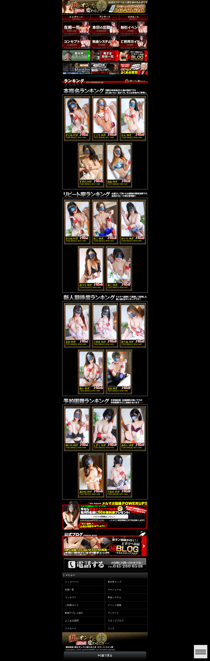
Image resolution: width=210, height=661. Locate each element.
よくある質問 (72, 620)
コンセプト (70, 597)
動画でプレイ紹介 (74, 613)
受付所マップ (114, 582)
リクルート (70, 628)
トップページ (72, 582)
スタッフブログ (116, 620)
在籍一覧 (69, 589)
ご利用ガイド (72, 605)
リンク (111, 628)
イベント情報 (114, 605)
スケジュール (114, 589)
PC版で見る (105, 655)
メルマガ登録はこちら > (104, 517)
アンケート (113, 613)
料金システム (114, 597)
